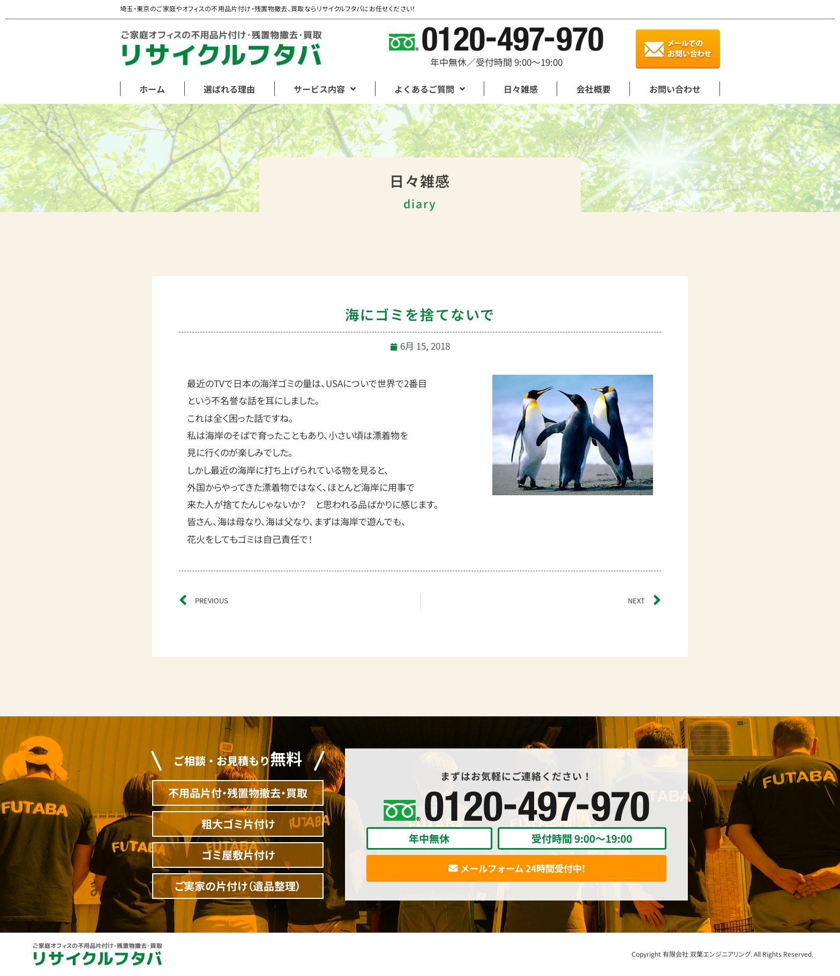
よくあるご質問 (429, 89)
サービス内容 (325, 89)
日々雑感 (521, 88)
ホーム (152, 88)
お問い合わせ (675, 88)
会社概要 (593, 88)
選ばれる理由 (229, 88)
